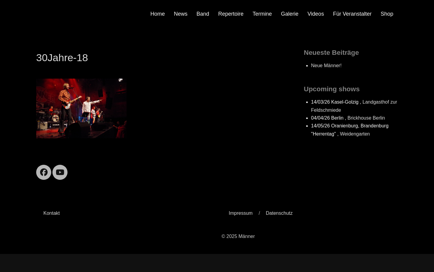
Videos (315, 14)
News (180, 14)
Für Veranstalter (352, 14)
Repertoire (231, 14)
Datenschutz (279, 213)
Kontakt (51, 213)
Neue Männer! (326, 65)
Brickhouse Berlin (366, 117)
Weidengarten (355, 133)
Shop (387, 14)
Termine (262, 14)
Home (157, 14)
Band (203, 14)
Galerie (289, 14)
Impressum (241, 213)
